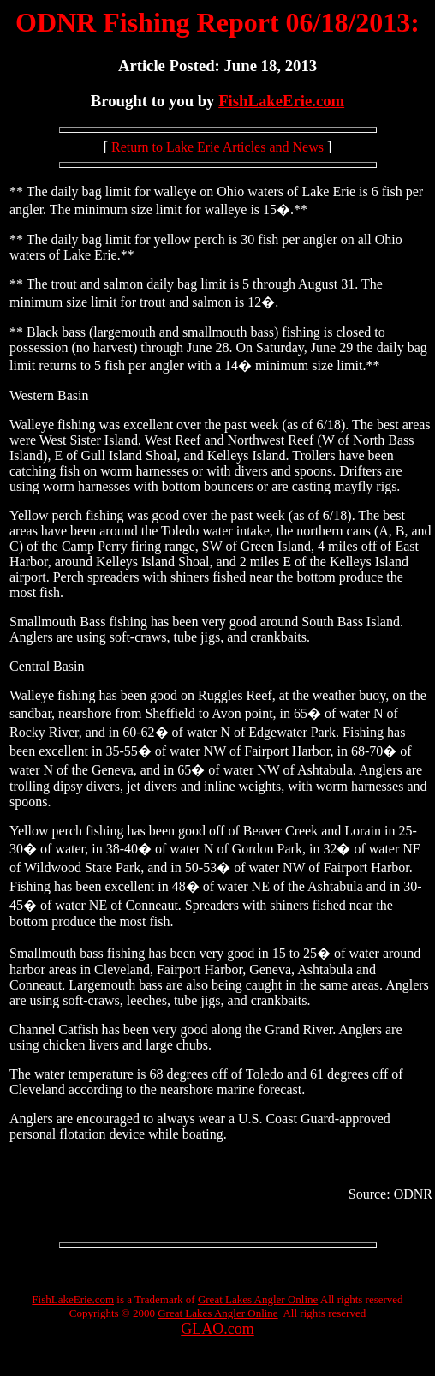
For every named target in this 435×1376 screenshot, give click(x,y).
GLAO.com (217, 1328)
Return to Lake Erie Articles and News (217, 147)
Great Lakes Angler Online (258, 1299)
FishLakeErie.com (281, 101)
